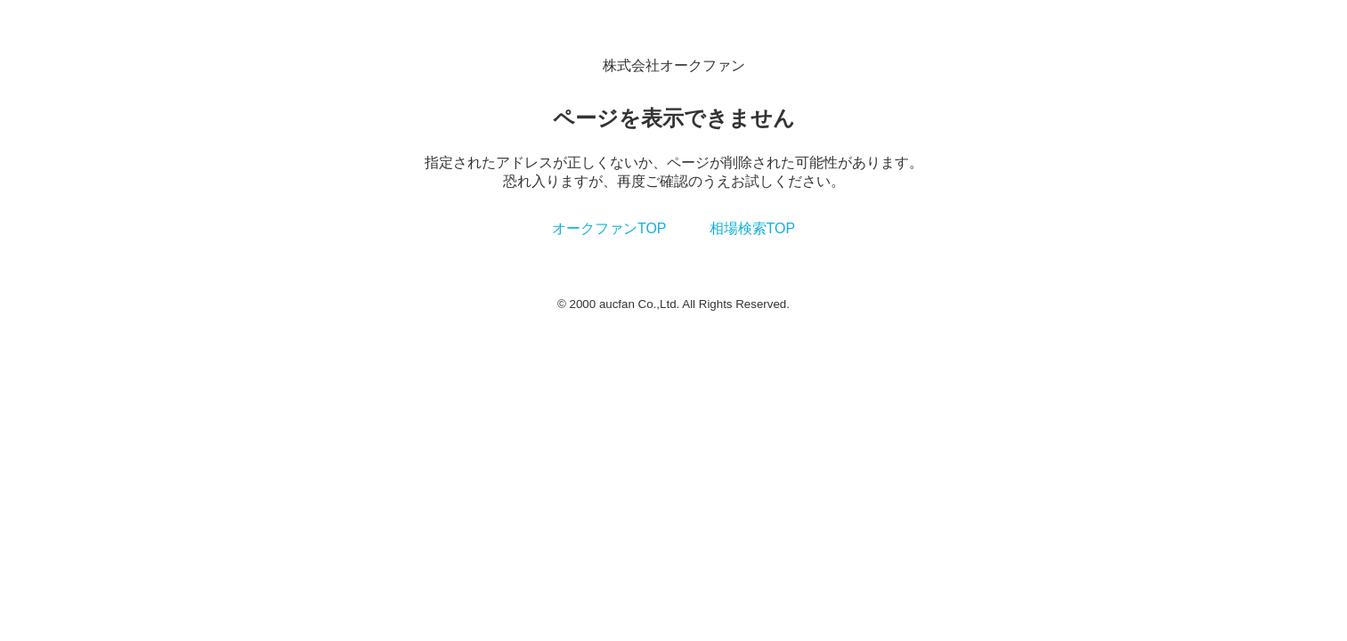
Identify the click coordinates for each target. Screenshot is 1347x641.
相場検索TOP (753, 228)
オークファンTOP (609, 228)
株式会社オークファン (674, 65)
